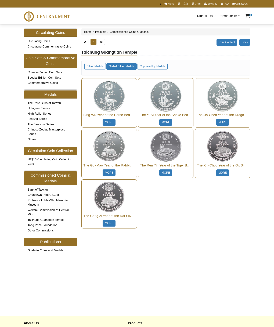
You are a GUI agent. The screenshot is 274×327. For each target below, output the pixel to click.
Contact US (240, 3)
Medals (136, 278)
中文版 (183, 3)
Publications (140, 291)
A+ (102, 41)
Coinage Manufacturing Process (48, 287)
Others (32, 139)
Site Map (210, 3)
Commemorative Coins (43, 83)
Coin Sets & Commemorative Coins (155, 273)
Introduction (35, 268)
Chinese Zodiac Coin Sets (45, 72)
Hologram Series (39, 108)
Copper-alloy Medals (152, 66)
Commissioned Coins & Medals (152, 287)
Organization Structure (42, 278)
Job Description (38, 282)
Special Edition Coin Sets (44, 77)
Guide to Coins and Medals (45, 250)
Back (245, 42)
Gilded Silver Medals (121, 66)
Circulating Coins (39, 41)
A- (85, 41)
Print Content (227, 42)
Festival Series (37, 119)
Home (169, 3)
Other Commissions (41, 230)
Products (228, 16)
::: (160, 3)
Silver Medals (95, 66)
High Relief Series (39, 113)
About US (204, 16)
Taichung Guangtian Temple (46, 219)
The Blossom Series (41, 124)
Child (196, 3)
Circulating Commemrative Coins (49, 46)
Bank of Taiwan (38, 189)
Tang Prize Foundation (42, 225)
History (32, 273)
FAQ (225, 3)
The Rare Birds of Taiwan (44, 103)
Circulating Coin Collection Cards (154, 282)
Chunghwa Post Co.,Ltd (43, 195)
